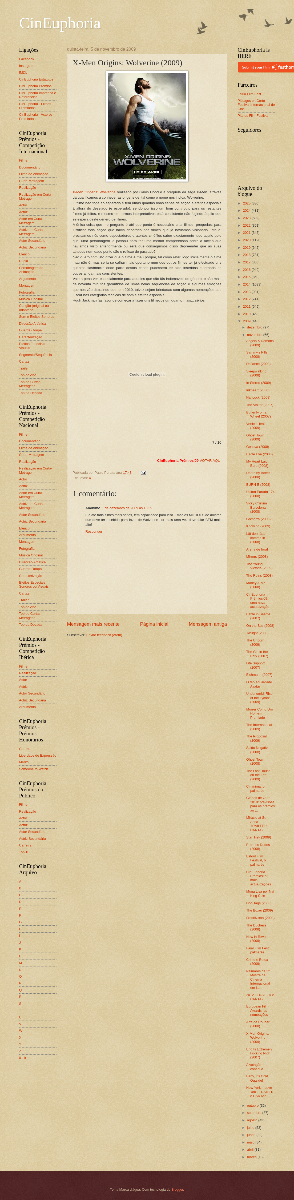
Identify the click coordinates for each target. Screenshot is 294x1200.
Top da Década (30, 393)
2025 (247, 203)
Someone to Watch (33, 769)
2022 (247, 225)
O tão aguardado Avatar (259, 684)
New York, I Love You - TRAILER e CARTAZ (259, 1092)
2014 (247, 284)
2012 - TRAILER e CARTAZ (260, 997)
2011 (247, 306)
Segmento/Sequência (35, 355)
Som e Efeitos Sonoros (36, 317)
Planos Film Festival (253, 116)
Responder (94, 531)
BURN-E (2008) (258, 485)
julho (251, 1128)
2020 (247, 240)
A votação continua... (256, 1067)
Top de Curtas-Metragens (30, 384)
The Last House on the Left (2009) (258, 775)
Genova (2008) (257, 447)
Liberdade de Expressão (38, 755)
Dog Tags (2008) (259, 903)
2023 (247, 218)
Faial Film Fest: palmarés (258, 950)
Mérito (24, 762)
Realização (27, 188)
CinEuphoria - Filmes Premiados (35, 106)
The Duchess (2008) (256, 927)
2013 (247, 292)
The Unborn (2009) (255, 642)
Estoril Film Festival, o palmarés (256, 860)
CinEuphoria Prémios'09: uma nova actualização (257, 600)
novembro (255, 335)
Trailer (24, 368)
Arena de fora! (257, 549)
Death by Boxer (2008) (258, 475)
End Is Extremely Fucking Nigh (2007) (259, 1053)
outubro (253, 1105)
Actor (23, 205)
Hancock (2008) (258, 397)
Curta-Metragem (31, 181)
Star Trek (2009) (258, 837)
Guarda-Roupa (30, 330)
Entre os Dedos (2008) (258, 847)
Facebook (26, 59)
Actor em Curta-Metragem (31, 221)
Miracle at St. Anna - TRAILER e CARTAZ (257, 824)
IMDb (23, 72)
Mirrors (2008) (257, 557)
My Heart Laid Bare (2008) (257, 463)
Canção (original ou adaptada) (34, 308)
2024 (247, 210)
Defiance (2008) (258, 364)
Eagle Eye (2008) (259, 454)
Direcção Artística (32, 324)
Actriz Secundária (32, 247)
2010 (247, 314)
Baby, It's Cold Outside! (257, 1078)
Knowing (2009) (258, 526)
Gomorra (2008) (258, 519)
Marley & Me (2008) (255, 585)
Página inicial (154, 624)
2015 (247, 277)
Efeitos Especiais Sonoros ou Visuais (34, 584)
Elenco (24, 254)
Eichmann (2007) (259, 675)
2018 (247, 255)
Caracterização (30, 337)
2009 (247, 321)
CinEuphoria (60, 23)
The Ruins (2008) (259, 575)
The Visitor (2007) (259, 405)
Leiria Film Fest (249, 94)
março (252, 1157)
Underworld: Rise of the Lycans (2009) (259, 698)
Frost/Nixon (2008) (260, 918)
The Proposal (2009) (256, 738)
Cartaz (24, 361)
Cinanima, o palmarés (255, 788)
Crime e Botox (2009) (257, 962)
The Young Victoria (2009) (259, 566)
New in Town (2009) (256, 939)
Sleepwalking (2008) (256, 373)
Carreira (25, 749)
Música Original (31, 299)
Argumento (27, 279)
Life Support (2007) (255, 665)
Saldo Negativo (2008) (257, 750)
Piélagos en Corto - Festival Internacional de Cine (256, 105)
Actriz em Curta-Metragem (31, 232)
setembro (254, 1113)
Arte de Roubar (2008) (257, 1024)
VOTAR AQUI (210, 461)
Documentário (30, 167)
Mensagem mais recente (93, 624)
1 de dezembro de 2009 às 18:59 (127, 508)
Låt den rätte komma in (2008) (255, 538)
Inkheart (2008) (257, 390)
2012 (247, 299)
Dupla (23, 261)
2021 (247, 233)
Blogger (177, 1189)
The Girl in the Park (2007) (257, 654)
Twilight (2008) (257, 633)
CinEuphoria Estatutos (36, 79)
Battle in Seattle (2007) (258, 616)
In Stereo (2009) (258, 383)
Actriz (23, 212)
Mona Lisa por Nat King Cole (260, 893)
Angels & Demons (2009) (260, 343)
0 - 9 (22, 1058)
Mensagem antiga (208, 624)
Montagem (27, 285)
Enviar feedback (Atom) (104, 635)
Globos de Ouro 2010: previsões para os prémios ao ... (260, 804)
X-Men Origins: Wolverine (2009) (257, 1038)
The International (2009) (259, 727)
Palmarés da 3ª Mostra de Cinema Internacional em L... (258, 979)
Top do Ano (27, 375)
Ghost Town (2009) (255, 437)
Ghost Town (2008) (255, 761)
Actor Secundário (32, 241)
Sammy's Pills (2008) (257, 354)
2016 (247, 270)
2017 (247, 262)
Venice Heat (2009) (255, 426)
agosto (252, 1120)
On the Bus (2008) (260, 626)
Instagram (26, 66)
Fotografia (27, 292)
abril (251, 1149)
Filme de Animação (34, 174)
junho (251, 1135)
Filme (23, 160)
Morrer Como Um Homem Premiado (259, 713)
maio (251, 1142)
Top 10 (24, 852)
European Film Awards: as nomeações (257, 1010)
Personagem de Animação (31, 270)
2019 (247, 248)
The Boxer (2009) (259, 910)
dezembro (255, 327)
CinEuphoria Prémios (35, 86)
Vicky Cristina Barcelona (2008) (256, 507)
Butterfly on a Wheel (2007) (258, 414)
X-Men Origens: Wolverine (94, 192)
